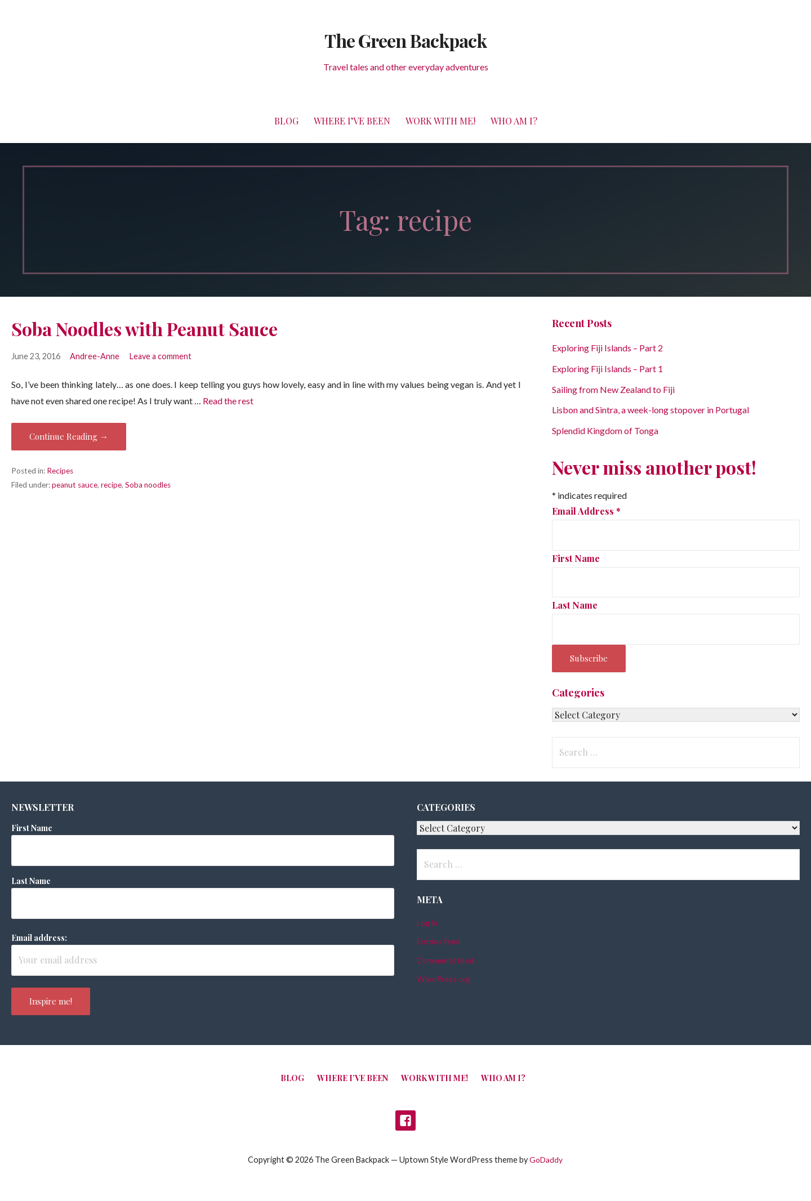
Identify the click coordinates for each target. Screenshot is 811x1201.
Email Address (586, 511)
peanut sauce (74, 484)
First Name (576, 558)
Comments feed (445, 960)
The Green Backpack (405, 40)
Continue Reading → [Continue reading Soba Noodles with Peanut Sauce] (68, 436)
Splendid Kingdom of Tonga (605, 430)
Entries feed (438, 941)
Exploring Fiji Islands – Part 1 (607, 368)
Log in (427, 922)
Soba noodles (148, 484)
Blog (286, 121)
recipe (111, 484)
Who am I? (514, 121)
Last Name (575, 605)
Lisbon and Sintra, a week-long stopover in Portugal (650, 409)
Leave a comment (160, 356)
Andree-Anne (94, 356)
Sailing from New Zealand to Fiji (613, 389)
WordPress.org (443, 979)
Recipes (60, 470)
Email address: (39, 937)
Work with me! (440, 121)
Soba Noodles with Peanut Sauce (144, 328)
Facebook (405, 1120)
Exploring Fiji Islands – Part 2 (607, 347)
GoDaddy (546, 1159)
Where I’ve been (352, 121)
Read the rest (228, 400)
